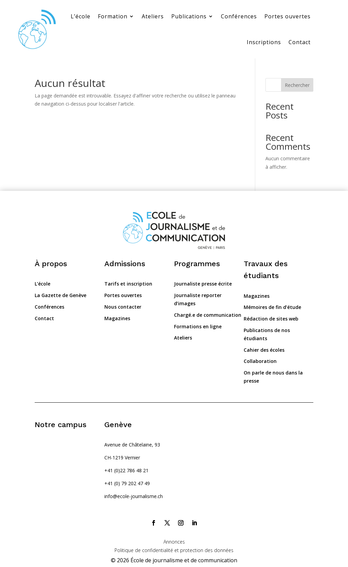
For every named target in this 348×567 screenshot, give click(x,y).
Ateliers (153, 16)
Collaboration (260, 361)
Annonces (174, 541)
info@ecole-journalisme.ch (133, 496)
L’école (80, 16)
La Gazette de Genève (60, 295)
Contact (300, 42)
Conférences (239, 16)
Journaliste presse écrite (203, 283)
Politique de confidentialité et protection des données (174, 550)
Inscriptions (264, 42)
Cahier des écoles (264, 350)
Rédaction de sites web (271, 318)
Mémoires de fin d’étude (272, 307)
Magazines (117, 318)
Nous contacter (122, 307)
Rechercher (297, 85)
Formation (112, 16)
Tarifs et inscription (128, 283)
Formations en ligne (198, 326)
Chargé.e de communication (207, 315)
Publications (189, 16)
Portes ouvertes (287, 16)
